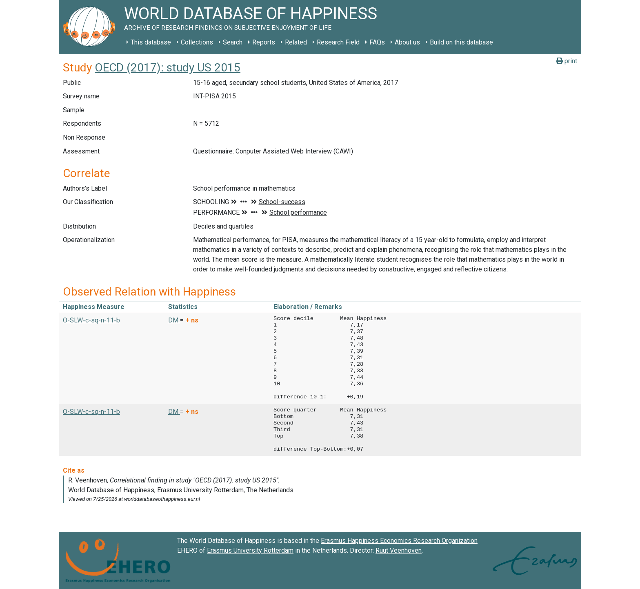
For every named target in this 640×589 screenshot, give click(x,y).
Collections (197, 42)
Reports (263, 42)
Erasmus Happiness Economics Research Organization (399, 541)
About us (407, 42)
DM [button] (174, 320)
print (566, 61)
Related (296, 42)
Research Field (338, 42)
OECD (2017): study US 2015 (167, 67)
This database (151, 42)
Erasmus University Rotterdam (250, 550)
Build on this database (461, 42)
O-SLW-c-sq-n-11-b (91, 320)
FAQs (377, 42)
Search (232, 42)
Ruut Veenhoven (399, 550)
